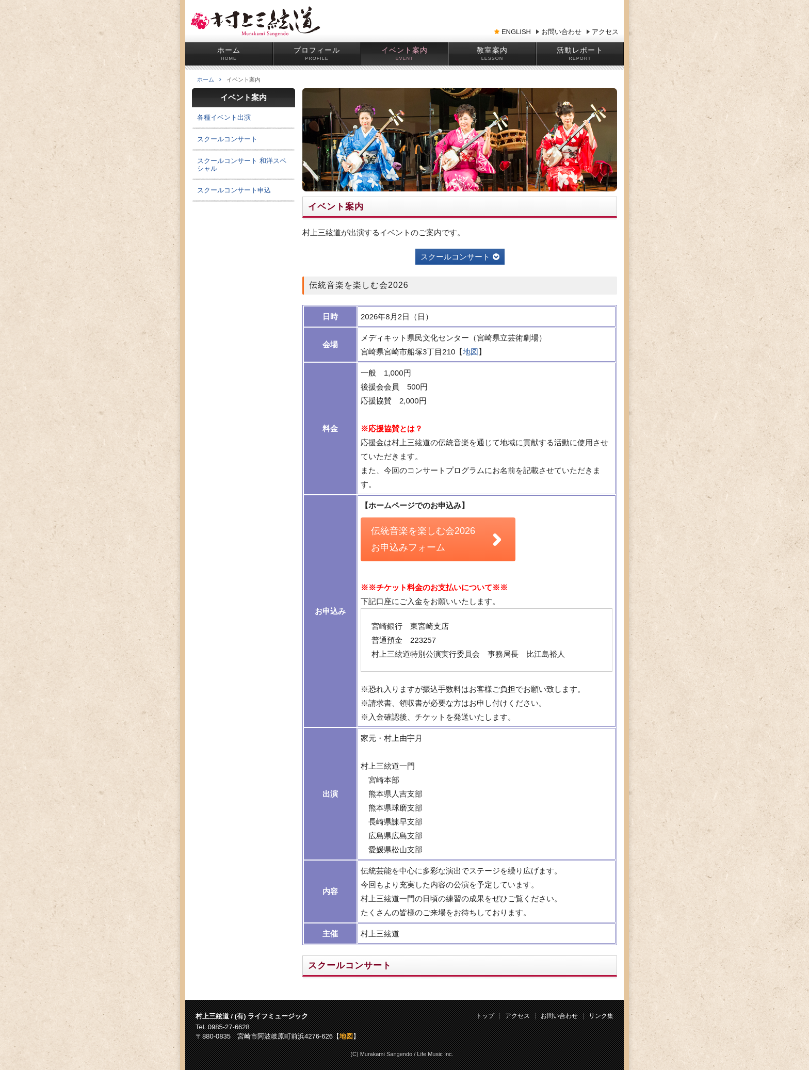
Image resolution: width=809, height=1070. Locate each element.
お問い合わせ (561, 32)
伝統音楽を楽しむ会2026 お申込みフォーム (423, 539)
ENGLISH (516, 32)
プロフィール (317, 50)
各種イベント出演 (224, 117)
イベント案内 (404, 50)
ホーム (228, 50)
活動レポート (580, 50)
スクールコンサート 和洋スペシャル (241, 164)
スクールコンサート (459, 256)
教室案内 (492, 50)
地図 (470, 351)
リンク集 (601, 1016)
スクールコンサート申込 (234, 190)
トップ (485, 1016)
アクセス (605, 32)
